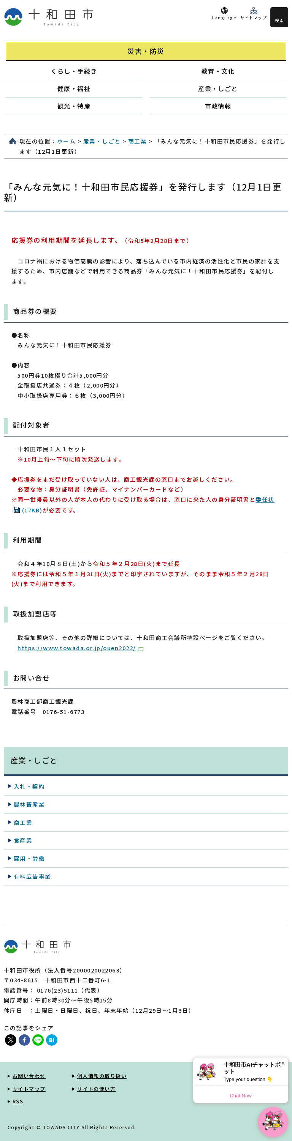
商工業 (137, 141)
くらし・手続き (74, 71)
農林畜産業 (29, 804)
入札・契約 (29, 786)
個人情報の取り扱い (102, 1076)
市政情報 (218, 105)
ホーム (66, 141)
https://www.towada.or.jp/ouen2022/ (80, 648)
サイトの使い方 (96, 1088)
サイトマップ (253, 17)
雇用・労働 (29, 858)
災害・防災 (145, 51)
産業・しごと (218, 88)
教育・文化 (218, 71)
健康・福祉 (73, 88)
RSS (18, 1101)
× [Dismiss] (283, 1063)
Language (224, 17)
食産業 (23, 840)
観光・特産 (73, 105)
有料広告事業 (32, 876)
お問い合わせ (29, 1076)
